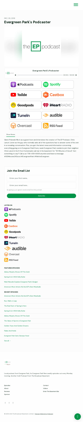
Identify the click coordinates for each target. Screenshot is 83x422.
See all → (7, 341)
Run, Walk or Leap (10, 301)
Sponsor (7, 394)
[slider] (40, 75)
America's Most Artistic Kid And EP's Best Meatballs (22, 287)
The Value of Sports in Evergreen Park (17, 321)
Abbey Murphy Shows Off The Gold (17, 272)
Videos (45, 388)
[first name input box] (41, 178)
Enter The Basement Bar (51, 391)
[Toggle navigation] (76, 5)
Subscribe (41, 196)
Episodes (7, 385)
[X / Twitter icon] (9, 403)
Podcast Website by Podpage (44, 414)
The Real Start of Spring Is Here (15, 306)
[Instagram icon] (13, 403)
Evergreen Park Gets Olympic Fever (16, 336)
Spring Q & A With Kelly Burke (14, 277)
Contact (46, 385)
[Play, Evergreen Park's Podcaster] (15, 75)
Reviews (7, 391)
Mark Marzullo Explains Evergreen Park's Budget (21, 282)
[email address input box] (41, 185)
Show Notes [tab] (10, 134)
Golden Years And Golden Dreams (16, 326)
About (6, 388)
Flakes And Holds (10, 331)
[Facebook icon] (5, 403)
